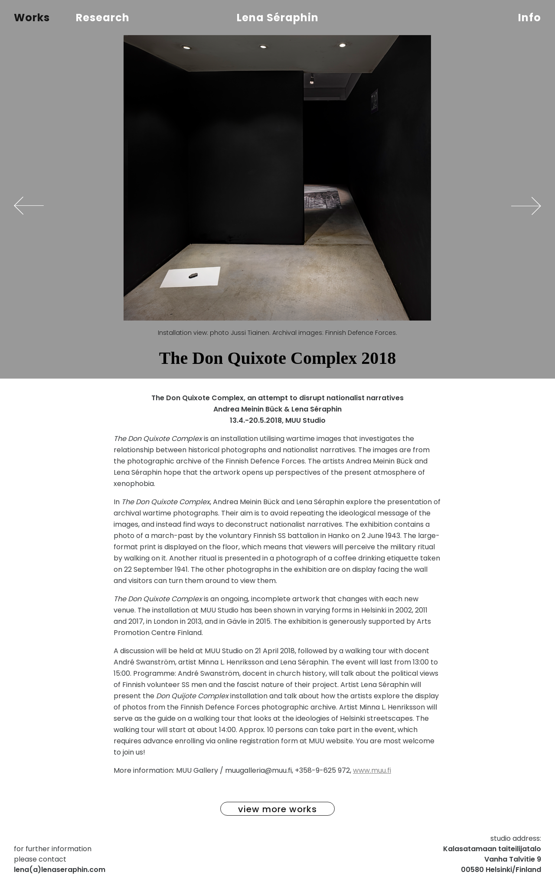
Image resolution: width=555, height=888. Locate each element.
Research (103, 17)
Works (32, 17)
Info (529, 17)
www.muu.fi (372, 770)
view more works (277, 809)
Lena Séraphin (278, 17)
